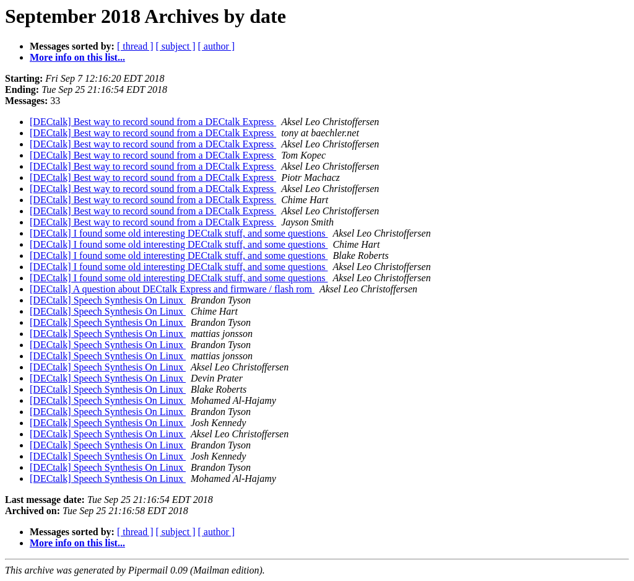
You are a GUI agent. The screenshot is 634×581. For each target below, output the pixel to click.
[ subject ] (176, 46)
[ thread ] (135, 46)
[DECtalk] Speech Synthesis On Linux (108, 300)
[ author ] (216, 46)
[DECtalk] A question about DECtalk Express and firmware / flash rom (172, 289)
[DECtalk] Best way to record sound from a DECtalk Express (153, 121)
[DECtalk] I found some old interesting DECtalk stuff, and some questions (179, 233)
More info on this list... (77, 57)
